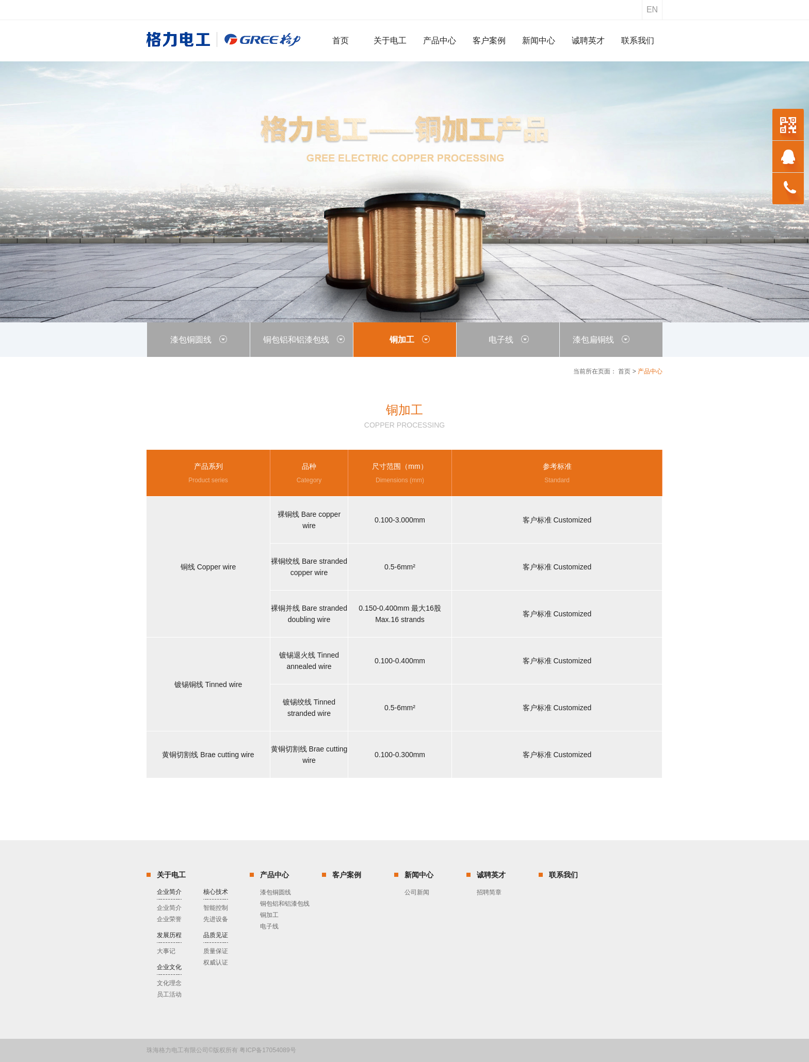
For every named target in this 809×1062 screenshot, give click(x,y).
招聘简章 (489, 892)
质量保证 (215, 951)
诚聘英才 (491, 875)
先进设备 (215, 919)
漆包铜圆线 (198, 339)
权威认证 (215, 962)
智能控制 (215, 907)
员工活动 (169, 994)
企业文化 (169, 967)
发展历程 (169, 935)
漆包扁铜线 (601, 339)
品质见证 (215, 935)
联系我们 (563, 875)
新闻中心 (419, 875)
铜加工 (410, 339)
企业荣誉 (169, 919)
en (652, 9)
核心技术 (215, 891)
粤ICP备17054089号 (267, 1050)
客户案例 (346, 875)
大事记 (166, 951)
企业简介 (169, 891)
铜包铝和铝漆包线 (304, 339)
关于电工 (171, 875)
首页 (624, 371)
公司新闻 (417, 892)
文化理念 (169, 983)
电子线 (509, 339)
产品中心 (274, 875)
